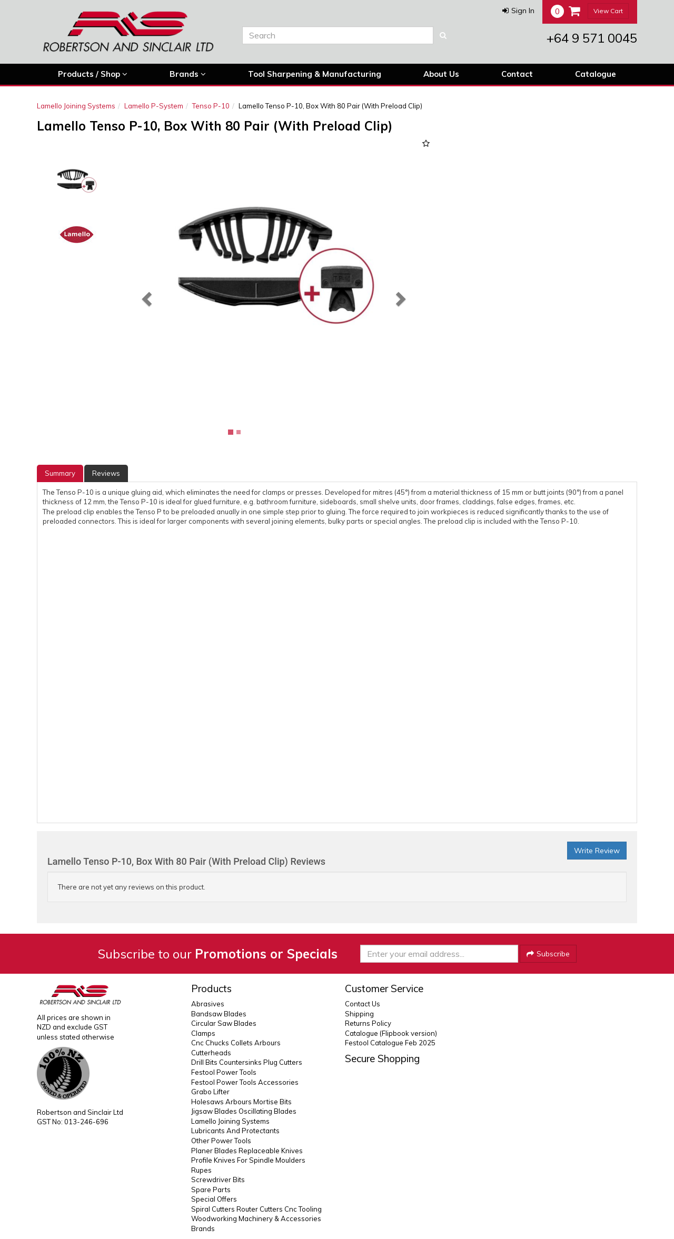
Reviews (106, 473)
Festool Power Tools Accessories (245, 1082)
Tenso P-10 (211, 106)
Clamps (203, 1033)
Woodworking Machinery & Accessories (256, 1218)
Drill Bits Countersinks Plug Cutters (246, 1062)
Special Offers (214, 1199)
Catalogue (595, 74)
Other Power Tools (221, 1140)
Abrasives (207, 1004)
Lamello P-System (153, 106)
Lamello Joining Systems (76, 106)
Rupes (201, 1170)
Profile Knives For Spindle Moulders (248, 1160)
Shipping (359, 1014)
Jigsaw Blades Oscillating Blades (243, 1111)
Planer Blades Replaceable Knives (247, 1150)
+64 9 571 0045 (592, 38)
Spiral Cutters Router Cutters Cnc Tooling (256, 1209)
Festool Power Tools (223, 1072)
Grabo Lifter (210, 1091)
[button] (518, 10)
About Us (441, 74)
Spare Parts (211, 1189)
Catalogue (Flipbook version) (391, 1033)
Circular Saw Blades (223, 1023)
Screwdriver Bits (218, 1179)
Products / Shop (92, 74)
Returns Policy (368, 1023)
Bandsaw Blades (218, 1014)
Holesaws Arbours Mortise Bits (241, 1101)
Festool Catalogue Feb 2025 (390, 1042)
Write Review (597, 850)
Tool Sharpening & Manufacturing (314, 74)
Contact (517, 74)
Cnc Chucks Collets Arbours (236, 1042)
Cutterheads (211, 1052)
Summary (60, 473)
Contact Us (362, 1004)
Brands (188, 74)
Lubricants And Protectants (235, 1130)
